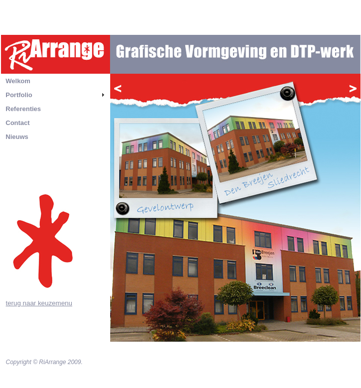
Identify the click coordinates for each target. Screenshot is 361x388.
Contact (17, 123)
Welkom (17, 81)
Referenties (23, 109)
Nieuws (16, 136)
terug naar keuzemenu (39, 303)
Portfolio (18, 95)
